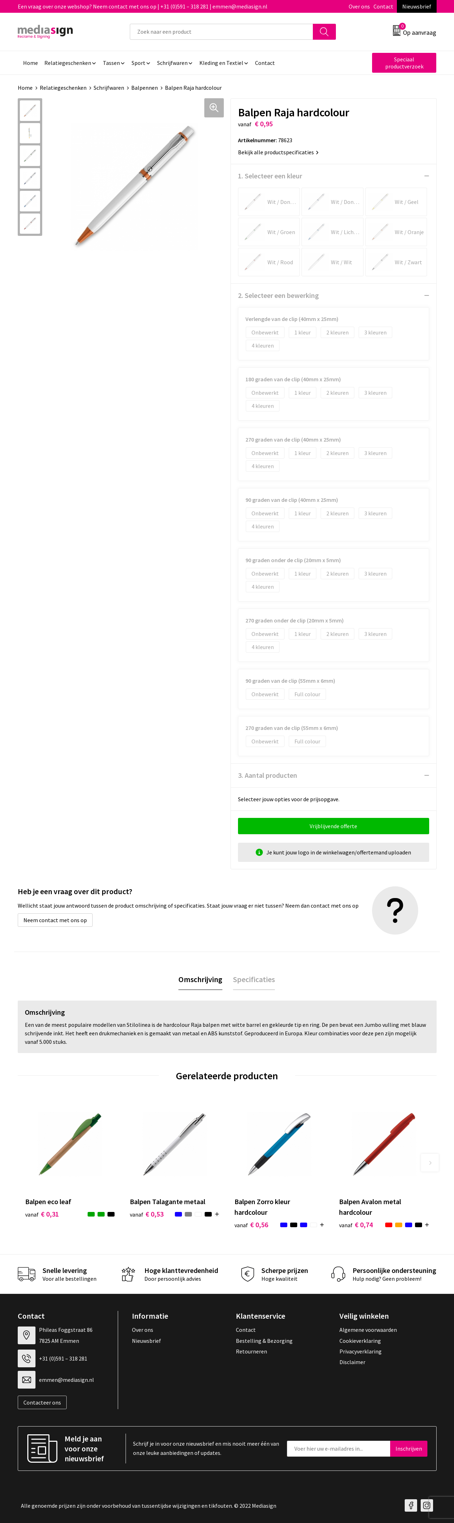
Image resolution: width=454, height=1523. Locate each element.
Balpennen (144, 87)
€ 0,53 (147, 1213)
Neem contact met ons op (55, 920)
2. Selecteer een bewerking (278, 295)
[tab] (200, 979)
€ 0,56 (251, 1224)
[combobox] (221, 32)
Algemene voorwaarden (368, 1329)
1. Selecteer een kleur (270, 175)
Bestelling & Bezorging (264, 1340)
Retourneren (251, 1351)
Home (25, 87)
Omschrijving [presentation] (200, 979)
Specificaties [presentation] (254, 979)
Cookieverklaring (360, 1340)
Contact (383, 6)
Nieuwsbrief (416, 6)
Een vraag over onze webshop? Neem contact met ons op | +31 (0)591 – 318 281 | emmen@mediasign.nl (142, 6)
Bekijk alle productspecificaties (278, 152)
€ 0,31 (42, 1213)
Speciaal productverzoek (404, 63)
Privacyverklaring (360, 1351)
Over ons (359, 6)
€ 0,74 (356, 1224)
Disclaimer (352, 1362)
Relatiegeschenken (63, 87)
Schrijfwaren (109, 87)
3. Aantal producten (267, 775)
